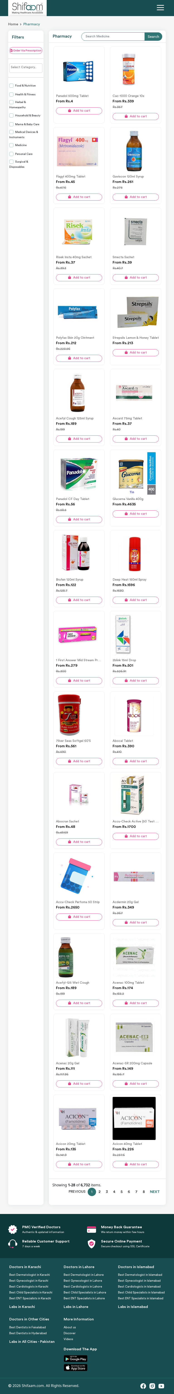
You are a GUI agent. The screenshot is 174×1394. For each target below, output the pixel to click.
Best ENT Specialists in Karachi (30, 1298)
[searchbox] (26, 67)
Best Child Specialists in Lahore (85, 1292)
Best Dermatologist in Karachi (29, 1274)
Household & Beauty (27, 115)
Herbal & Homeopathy (17, 105)
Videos (68, 1339)
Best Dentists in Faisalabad (27, 1327)
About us (70, 1327)
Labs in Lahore (76, 1307)
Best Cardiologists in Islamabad (139, 1286)
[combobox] (25, 68)
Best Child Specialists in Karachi (30, 1292)
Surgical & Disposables (18, 164)
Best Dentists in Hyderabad (28, 1333)
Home (13, 24)
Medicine (20, 145)
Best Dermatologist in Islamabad (140, 1274)
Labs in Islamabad (133, 1307)
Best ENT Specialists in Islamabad (140, 1298)
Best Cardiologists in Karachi (28, 1286)
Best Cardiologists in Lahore (83, 1286)
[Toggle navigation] (161, 8)
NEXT (155, 1192)
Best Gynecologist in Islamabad (139, 1280)
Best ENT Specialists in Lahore (84, 1298)
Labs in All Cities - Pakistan (32, 1342)
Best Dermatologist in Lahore (84, 1274)
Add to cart (79, 110)
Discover (70, 1333)
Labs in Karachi (22, 1307)
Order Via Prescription (25, 50)
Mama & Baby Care (26, 124)
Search (153, 36)
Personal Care (23, 154)
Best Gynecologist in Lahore (83, 1280)
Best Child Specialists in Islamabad (141, 1292)
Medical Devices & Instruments (23, 135)
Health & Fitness (25, 94)
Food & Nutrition (25, 85)
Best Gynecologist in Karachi (28, 1280)
